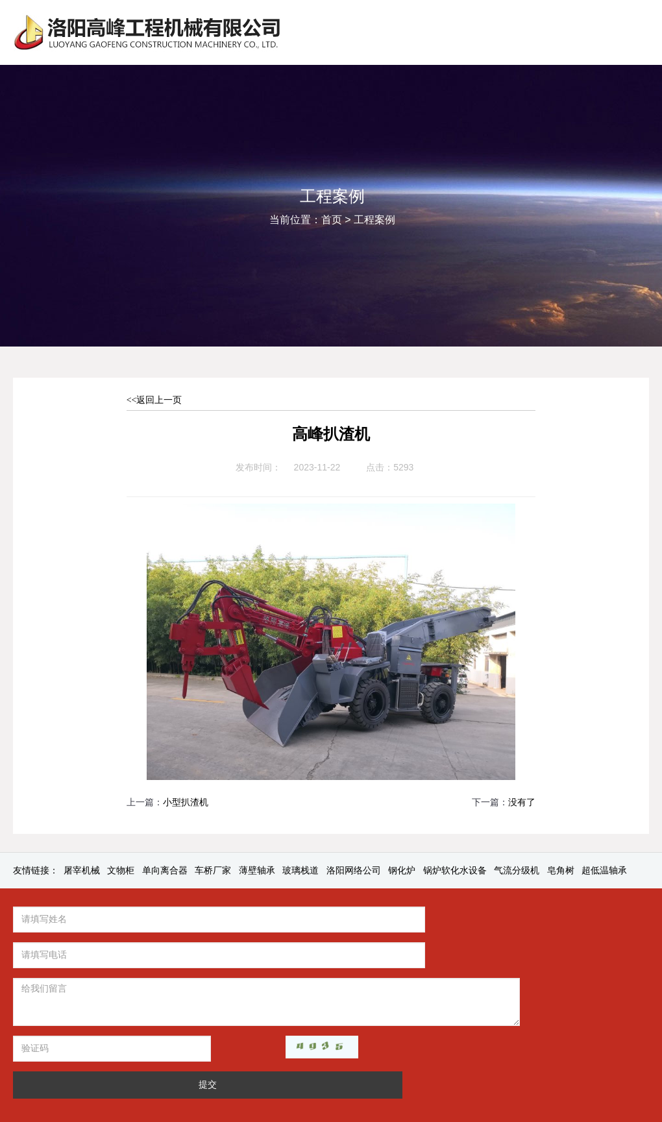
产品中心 (463, 922)
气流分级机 (516, 870)
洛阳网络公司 (353, 870)
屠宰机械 (82, 870)
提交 (244, 1013)
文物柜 (120, 870)
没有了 (521, 802)
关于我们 (375, 922)
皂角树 (560, 870)
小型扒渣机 (185, 802)
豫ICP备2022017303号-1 (443, 1064)
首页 (331, 219)
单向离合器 (165, 870)
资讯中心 (418, 922)
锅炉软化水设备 (455, 870)
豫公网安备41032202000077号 (557, 1064)
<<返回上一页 (154, 400)
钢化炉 (401, 870)
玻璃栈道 (300, 870)
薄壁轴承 (257, 870)
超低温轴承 (604, 870)
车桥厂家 (213, 870)
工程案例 (374, 219)
